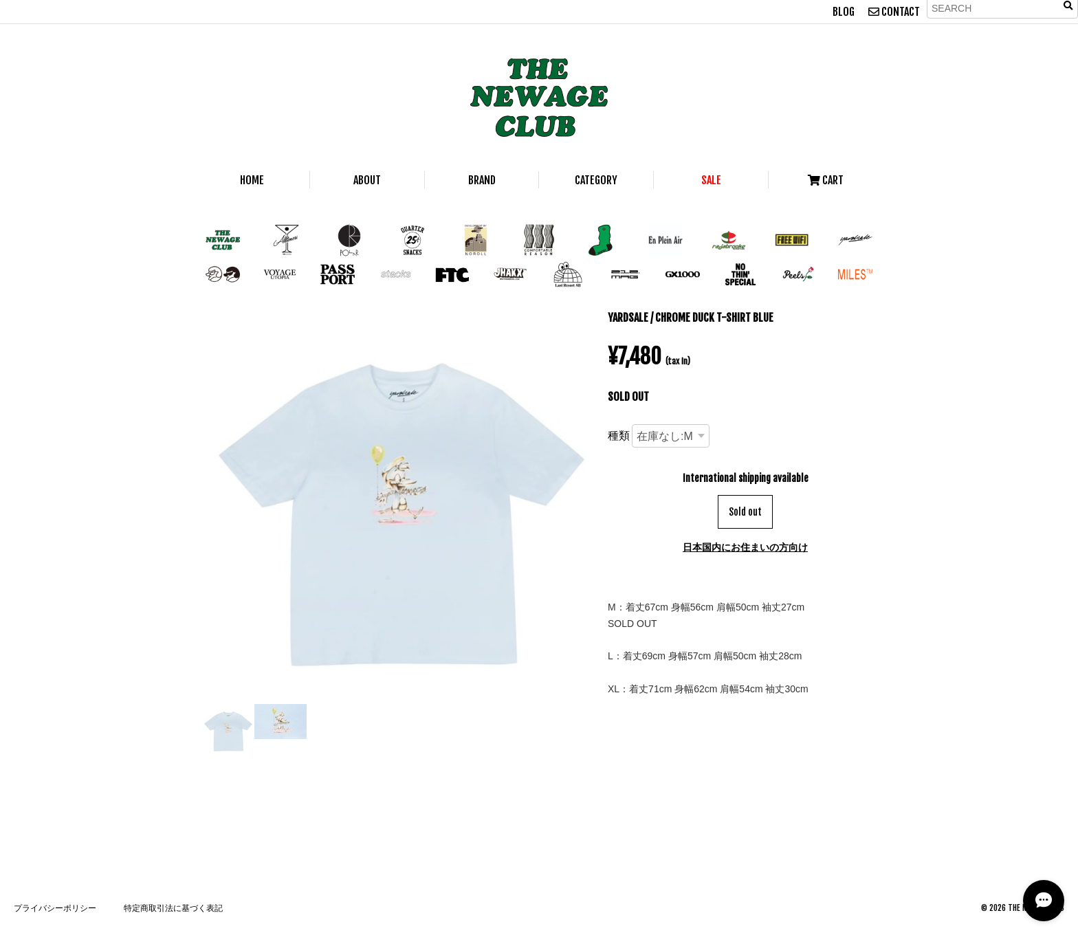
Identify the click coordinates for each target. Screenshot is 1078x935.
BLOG (844, 12)
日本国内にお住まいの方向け (745, 547)
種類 (619, 435)
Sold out (745, 512)
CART (826, 180)
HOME (252, 180)
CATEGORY (596, 180)
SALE (711, 180)
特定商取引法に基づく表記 (173, 908)
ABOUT (367, 180)
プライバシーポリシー (55, 908)
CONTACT (894, 12)
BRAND (482, 180)
